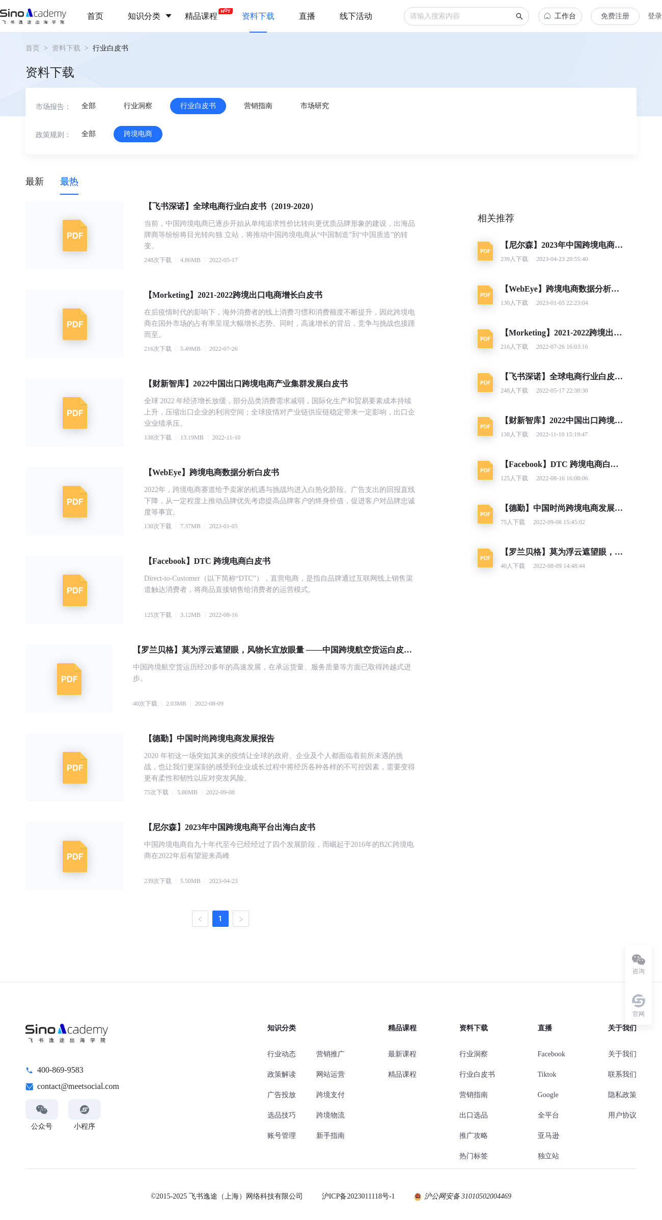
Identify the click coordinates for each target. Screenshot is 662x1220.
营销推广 (330, 1054)
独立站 (548, 1156)
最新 (34, 181)
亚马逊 (548, 1135)
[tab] (34, 181)
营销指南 (473, 1095)
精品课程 (402, 1074)
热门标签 (473, 1156)
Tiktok (547, 1074)
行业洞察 (473, 1054)
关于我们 (622, 1054)
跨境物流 (330, 1115)
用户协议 (622, 1115)
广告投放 (281, 1095)
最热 (69, 181)
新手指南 (330, 1135)
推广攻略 (473, 1135)
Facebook (551, 1054)
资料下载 (66, 48)
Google (548, 1095)
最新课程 (402, 1054)
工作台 (560, 16)
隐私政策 (622, 1095)
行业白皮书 (477, 1074)
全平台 (548, 1115)
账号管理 (281, 1135)
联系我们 (622, 1074)
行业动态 (281, 1054)
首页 (32, 48)
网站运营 (330, 1074)
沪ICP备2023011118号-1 (358, 1196)
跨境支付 (330, 1095)
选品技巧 (281, 1115)
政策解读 (281, 1074)
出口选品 (473, 1115)
